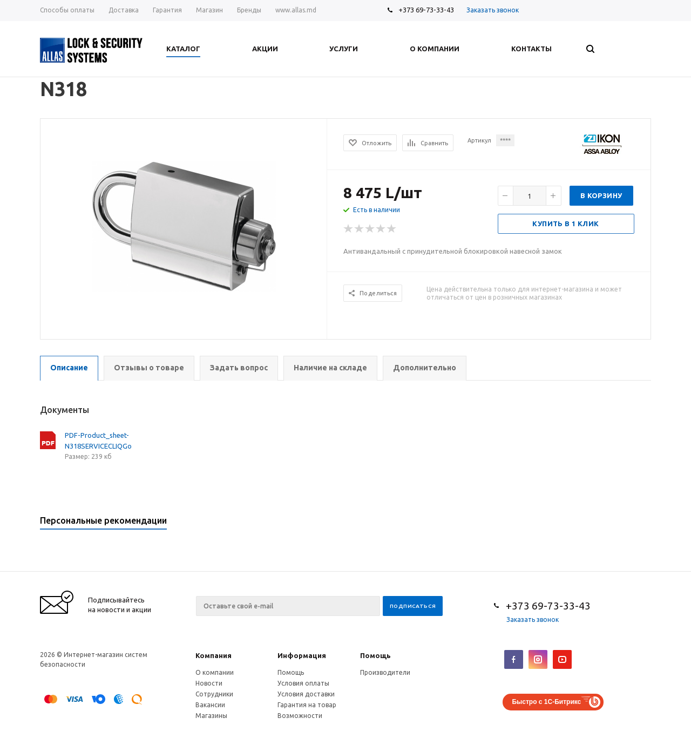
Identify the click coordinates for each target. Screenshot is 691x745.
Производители (385, 672)
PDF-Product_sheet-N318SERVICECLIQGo (98, 440)
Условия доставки (306, 693)
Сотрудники (214, 693)
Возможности (299, 715)
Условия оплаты (303, 683)
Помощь (375, 655)
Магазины (211, 715)
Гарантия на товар (306, 704)
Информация (301, 655)
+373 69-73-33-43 (426, 9)
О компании (214, 672)
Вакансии (210, 704)
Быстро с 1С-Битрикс (546, 702)
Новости (208, 683)
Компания (213, 655)
